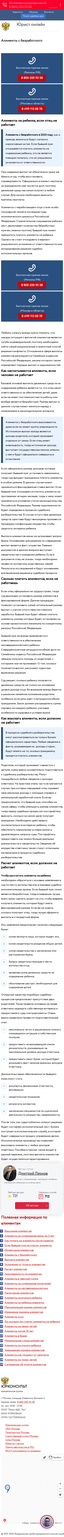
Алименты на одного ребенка (22, 1345)
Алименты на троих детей (20, 1360)
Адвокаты (18, 12)
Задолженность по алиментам (23, 1274)
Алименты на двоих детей (20, 1326)
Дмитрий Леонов (33, 1173)
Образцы (33, 12)
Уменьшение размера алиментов (24, 1350)
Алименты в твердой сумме (21, 1279)
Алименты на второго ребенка (23, 1298)
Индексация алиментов (19, 1250)
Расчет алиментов (15, 1269)
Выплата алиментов (16, 1260)
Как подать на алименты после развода (28, 1241)
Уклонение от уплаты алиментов (24, 1264)
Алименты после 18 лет (19, 1331)
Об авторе (32, 1206)
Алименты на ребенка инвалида (24, 1303)
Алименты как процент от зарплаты (26, 1355)
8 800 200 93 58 (26, 1402)
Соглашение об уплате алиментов (25, 1364)
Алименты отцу (14, 1317)
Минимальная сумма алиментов (24, 1341)
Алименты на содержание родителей (27, 1284)
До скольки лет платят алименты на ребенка (32, 1322)
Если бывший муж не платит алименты (28, 1245)
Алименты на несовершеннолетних (26, 1288)
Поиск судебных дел (33, 16)
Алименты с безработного (20, 1255)
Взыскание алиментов (18, 1231)
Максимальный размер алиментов (25, 1307)
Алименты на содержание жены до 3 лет (29, 1236)
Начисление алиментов (19, 1293)
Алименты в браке (15, 1336)
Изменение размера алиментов (23, 1312)
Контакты (49, 12)
